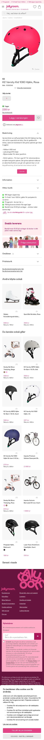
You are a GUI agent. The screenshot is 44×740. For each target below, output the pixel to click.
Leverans (22, 596)
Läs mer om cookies (10, 724)
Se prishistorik (7, 113)
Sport (4, 18)
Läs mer (22, 171)
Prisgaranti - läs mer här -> (14, 202)
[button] (3, 7)
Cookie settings (7, 607)
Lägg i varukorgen (18, 117)
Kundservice (6, 593)
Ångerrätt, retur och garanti (28, 593)
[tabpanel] (22, 46)
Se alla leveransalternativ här (12, 271)
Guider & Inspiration (8, 604)
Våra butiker (23, 607)
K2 (3, 79)
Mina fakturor (6, 600)
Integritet (22, 604)
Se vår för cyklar (17, 212)
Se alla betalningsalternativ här (13, 269)
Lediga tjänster (24, 611)
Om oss (4, 614)
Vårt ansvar (5, 611)
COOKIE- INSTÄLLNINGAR (22, 736)
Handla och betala (25, 600)
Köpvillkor (5, 596)
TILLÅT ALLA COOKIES (22, 730)
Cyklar (10, 18)
